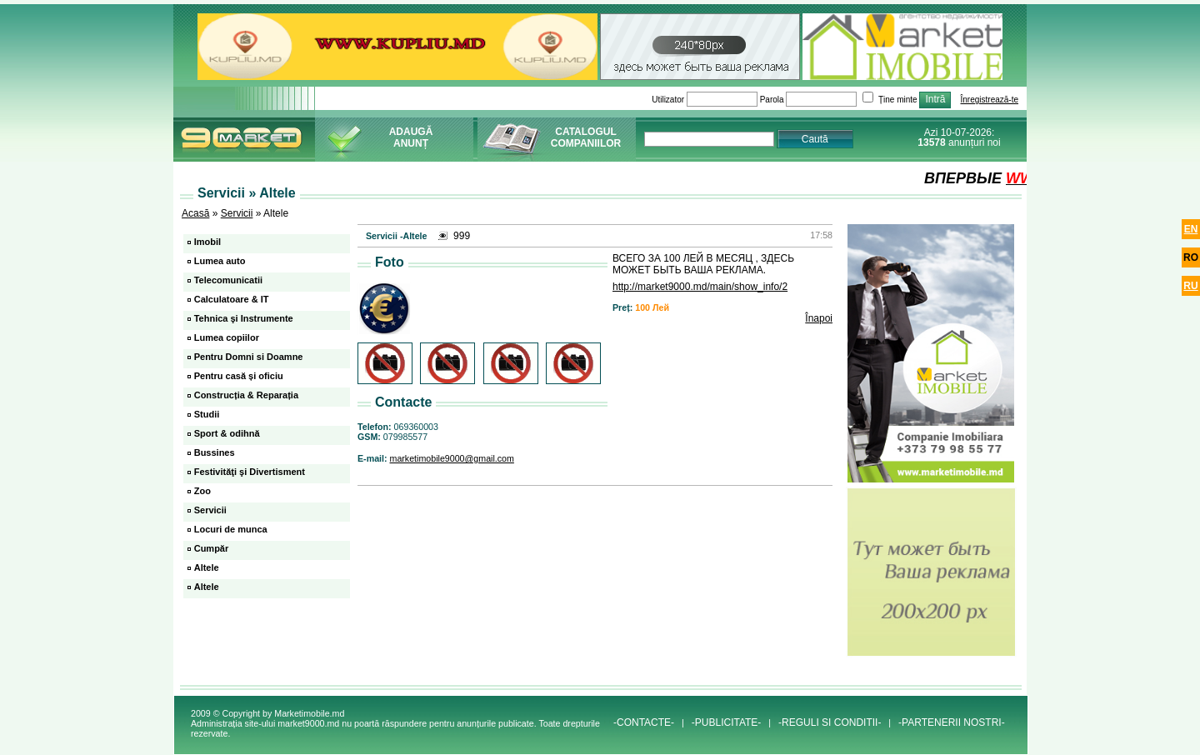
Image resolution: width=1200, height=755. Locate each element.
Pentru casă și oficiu (238, 376)
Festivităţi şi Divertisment (249, 472)
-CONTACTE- (643, 722)
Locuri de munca (231, 529)
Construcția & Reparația (246, 395)
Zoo (202, 491)
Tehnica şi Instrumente (243, 318)
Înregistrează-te (989, 99)
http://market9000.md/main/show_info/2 (700, 286)
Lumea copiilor (226, 337)
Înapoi (818, 318)
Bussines (214, 453)
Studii (207, 414)
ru (1190, 286)
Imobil (207, 242)
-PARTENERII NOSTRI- (951, 722)
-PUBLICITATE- (727, 722)
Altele (206, 567)
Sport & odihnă (227, 433)
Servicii (237, 213)
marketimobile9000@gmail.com (452, 458)
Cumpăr (211, 548)
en (1191, 229)
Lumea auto (220, 261)
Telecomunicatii (228, 280)
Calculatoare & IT (231, 299)
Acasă (195, 213)
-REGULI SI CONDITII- (829, 722)
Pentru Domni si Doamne (248, 357)
